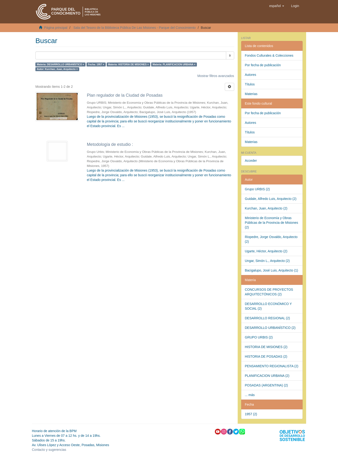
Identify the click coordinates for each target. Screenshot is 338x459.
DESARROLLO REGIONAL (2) (267, 318)
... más (250, 395)
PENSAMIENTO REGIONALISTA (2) (271, 366)
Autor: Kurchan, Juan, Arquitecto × (57, 69)
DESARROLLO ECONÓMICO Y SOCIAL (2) (268, 306)
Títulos (250, 84)
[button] (277, 6)
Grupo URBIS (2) (257, 189)
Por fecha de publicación (263, 65)
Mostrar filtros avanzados (215, 76)
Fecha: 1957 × (96, 64)
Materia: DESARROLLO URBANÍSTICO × (60, 64)
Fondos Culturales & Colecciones (269, 55)
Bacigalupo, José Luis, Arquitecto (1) (271, 270)
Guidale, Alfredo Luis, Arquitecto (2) (271, 199)
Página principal (56, 27)
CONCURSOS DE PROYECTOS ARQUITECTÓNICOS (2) (269, 292)
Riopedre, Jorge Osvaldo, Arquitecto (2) (271, 239)
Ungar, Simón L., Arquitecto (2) (267, 261)
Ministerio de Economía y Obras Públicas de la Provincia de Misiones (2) (271, 222)
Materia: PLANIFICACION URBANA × (174, 64)
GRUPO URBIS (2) (259, 337)
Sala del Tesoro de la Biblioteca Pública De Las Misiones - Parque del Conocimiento (134, 27)
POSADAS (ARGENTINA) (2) (266, 385)
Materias (251, 94)
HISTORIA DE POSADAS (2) (266, 356)
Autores (250, 75)
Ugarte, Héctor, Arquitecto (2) (266, 251)
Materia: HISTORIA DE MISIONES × (128, 64)
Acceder (251, 160)
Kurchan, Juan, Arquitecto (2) (266, 208)
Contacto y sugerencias (49, 450)
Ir (230, 55)
